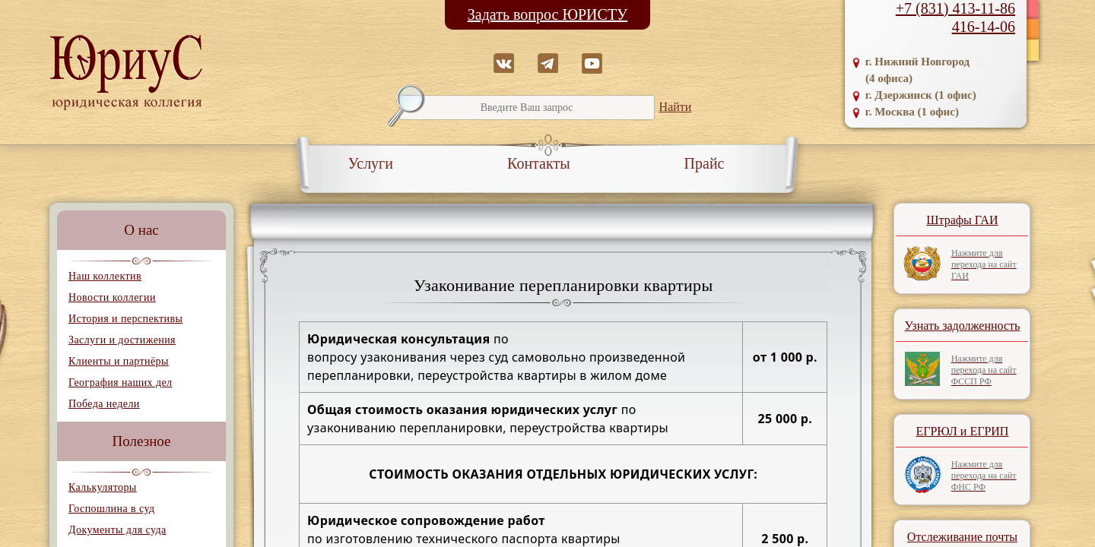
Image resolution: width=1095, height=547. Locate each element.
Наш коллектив (104, 276)
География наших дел (120, 382)
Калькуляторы (102, 487)
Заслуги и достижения (122, 340)
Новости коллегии (112, 297)
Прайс (704, 163)
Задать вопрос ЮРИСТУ (548, 14)
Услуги (371, 163)
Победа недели (104, 403)
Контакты (538, 163)
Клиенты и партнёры (118, 361)
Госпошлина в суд (111, 508)
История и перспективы (125, 318)
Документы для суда (117, 530)
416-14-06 (983, 26)
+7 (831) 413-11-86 (955, 8)
